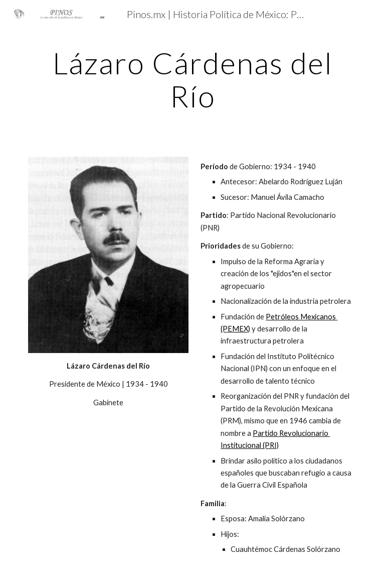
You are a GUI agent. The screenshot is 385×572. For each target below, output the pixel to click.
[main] (192, 79)
